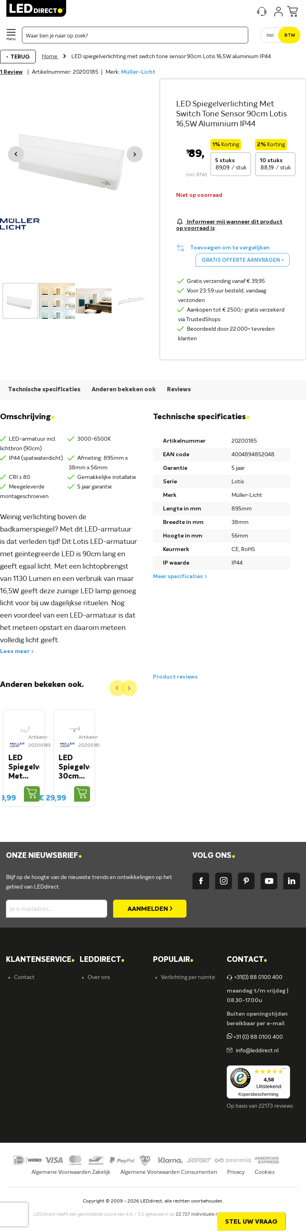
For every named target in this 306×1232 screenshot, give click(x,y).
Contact (24, 992)
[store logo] (36, 8)
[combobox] (135, 35)
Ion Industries (105, 1100)
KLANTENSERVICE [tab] (40, 974)
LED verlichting (179, 1019)
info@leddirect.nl (256, 1065)
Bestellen (25, 1019)
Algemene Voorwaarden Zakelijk (70, 1186)
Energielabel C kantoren (117, 1113)
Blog (93, 1019)
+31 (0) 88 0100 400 (255, 1051)
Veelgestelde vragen (39, 1086)
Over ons (99, 992)
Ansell (95, 1059)
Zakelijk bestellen (35, 1100)
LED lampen (176, 1005)
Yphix (94, 1032)
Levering (24, 1032)
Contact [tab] (247, 974)
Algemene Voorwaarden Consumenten (168, 1186)
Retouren (26, 1059)
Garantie (25, 1046)
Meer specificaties (178, 576)
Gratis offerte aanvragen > (243, 260)
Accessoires (175, 1086)
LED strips (173, 1046)
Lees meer (14, 651)
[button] (16, 154)
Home (50, 56)
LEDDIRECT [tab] (102, 974)
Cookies (265, 1186)
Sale (166, 1100)
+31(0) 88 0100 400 (254, 992)
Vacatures (100, 1005)
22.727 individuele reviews (204, 1229)
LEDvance (100, 1086)
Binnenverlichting (182, 1059)
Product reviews (175, 677)
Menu (11, 39)
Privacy (236, 1186)
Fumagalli (99, 1073)
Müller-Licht (138, 72)
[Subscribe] (149, 923)
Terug (19, 57)
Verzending (28, 1005)
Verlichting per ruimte (188, 992)
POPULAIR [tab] (173, 974)
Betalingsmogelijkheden (43, 1073)
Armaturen (174, 1032)
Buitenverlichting (182, 1073)
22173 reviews (276, 1120)
